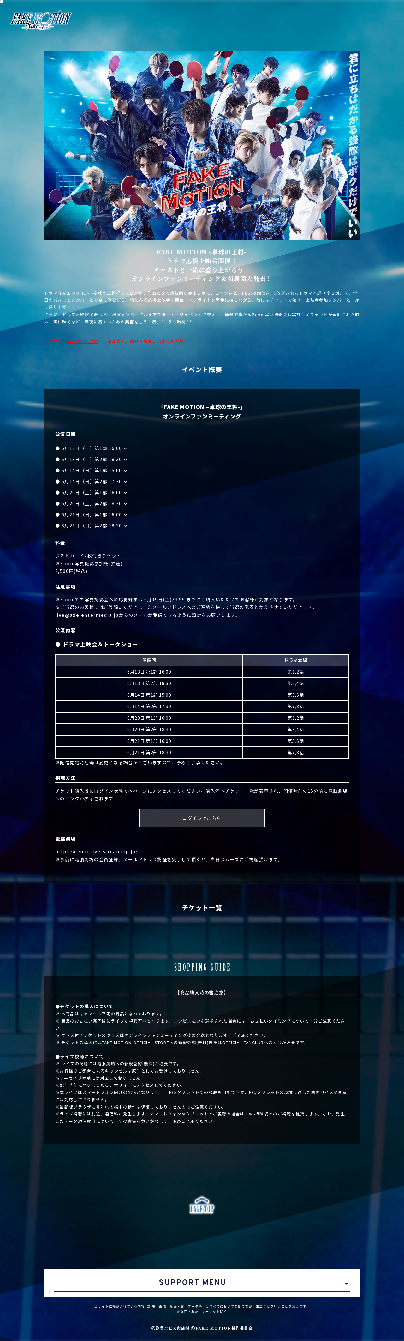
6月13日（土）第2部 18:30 (95, 459)
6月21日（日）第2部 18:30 (95, 525)
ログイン (104, 791)
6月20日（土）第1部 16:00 (95, 492)
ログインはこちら (201, 818)
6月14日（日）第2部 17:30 (95, 481)
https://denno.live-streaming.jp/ (96, 851)
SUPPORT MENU (192, 1283)
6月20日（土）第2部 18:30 (95, 503)
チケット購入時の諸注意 (73, 341)
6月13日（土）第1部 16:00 (95, 448)
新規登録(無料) (139, 1064)
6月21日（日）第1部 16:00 (95, 514)
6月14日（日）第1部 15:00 (95, 470)
